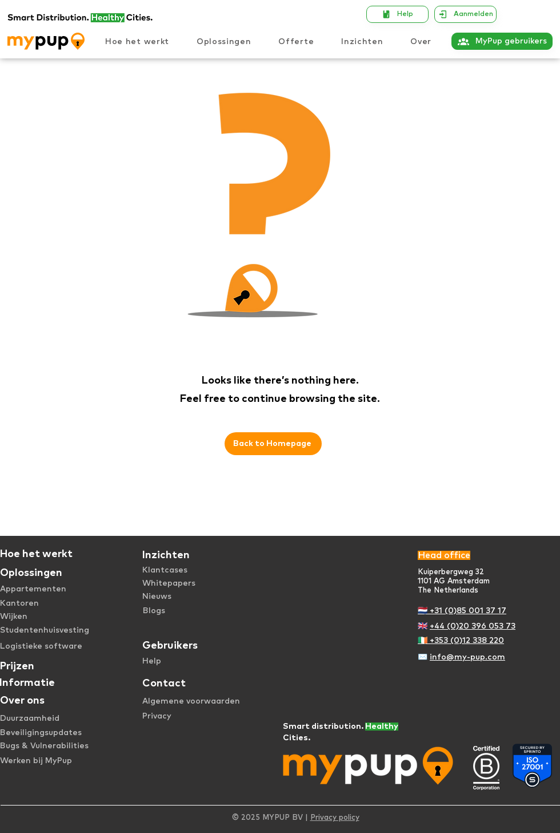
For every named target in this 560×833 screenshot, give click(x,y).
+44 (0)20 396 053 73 (472, 626)
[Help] (397, 14)
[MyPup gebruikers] (502, 41)
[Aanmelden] (465, 14)
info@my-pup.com (467, 657)
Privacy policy (334, 818)
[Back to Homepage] (273, 443)
